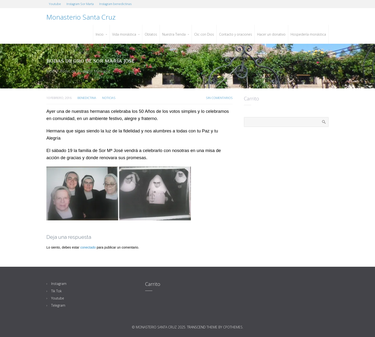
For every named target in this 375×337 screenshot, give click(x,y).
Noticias (109, 98)
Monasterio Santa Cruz (81, 17)
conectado (88, 247)
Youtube (57, 298)
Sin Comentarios (219, 98)
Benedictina (86, 98)
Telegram (58, 305)
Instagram (58, 283)
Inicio (50, 71)
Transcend (196, 327)
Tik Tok (56, 291)
